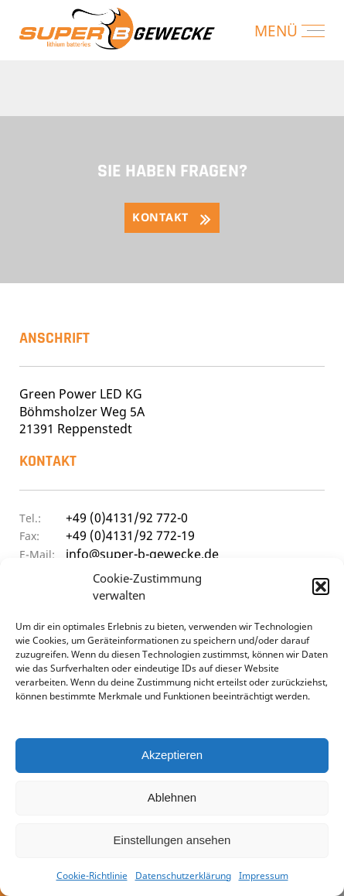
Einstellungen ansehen (172, 839)
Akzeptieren (172, 754)
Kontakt (160, 217)
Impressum (263, 875)
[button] (321, 586)
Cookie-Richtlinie (92, 875)
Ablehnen (172, 797)
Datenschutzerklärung (183, 875)
